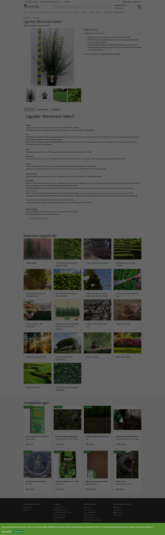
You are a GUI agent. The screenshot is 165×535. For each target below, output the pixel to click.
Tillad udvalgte (6, 531)
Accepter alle (18, 531)
